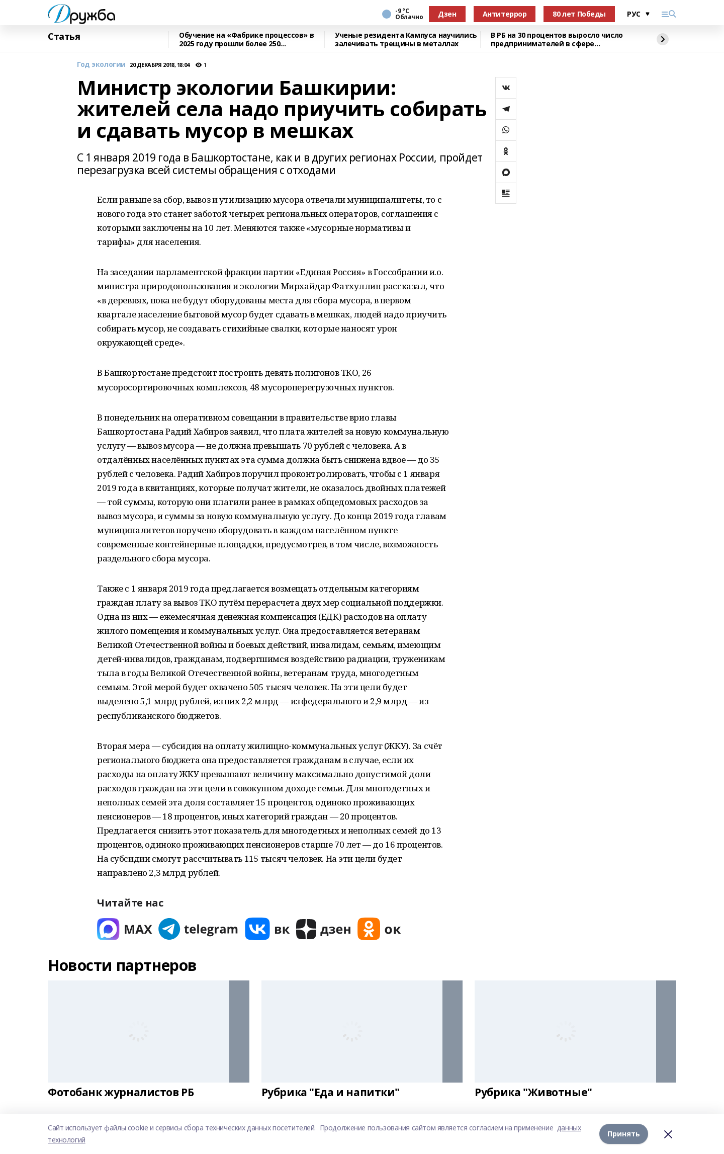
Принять (623, 1133)
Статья (64, 36)
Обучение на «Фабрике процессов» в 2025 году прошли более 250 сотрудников (246, 39)
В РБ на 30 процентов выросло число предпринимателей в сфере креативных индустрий (557, 39)
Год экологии (101, 64)
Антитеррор (505, 14)
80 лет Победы (579, 14)
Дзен (447, 14)
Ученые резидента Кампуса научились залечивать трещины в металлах (406, 39)
